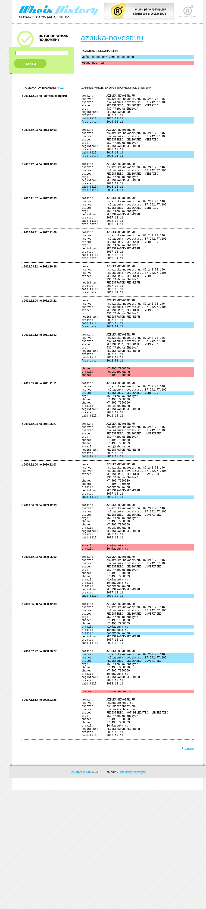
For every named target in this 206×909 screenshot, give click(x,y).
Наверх (187, 867)
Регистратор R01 (80, 891)
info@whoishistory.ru (133, 891)
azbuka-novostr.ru (112, 37)
